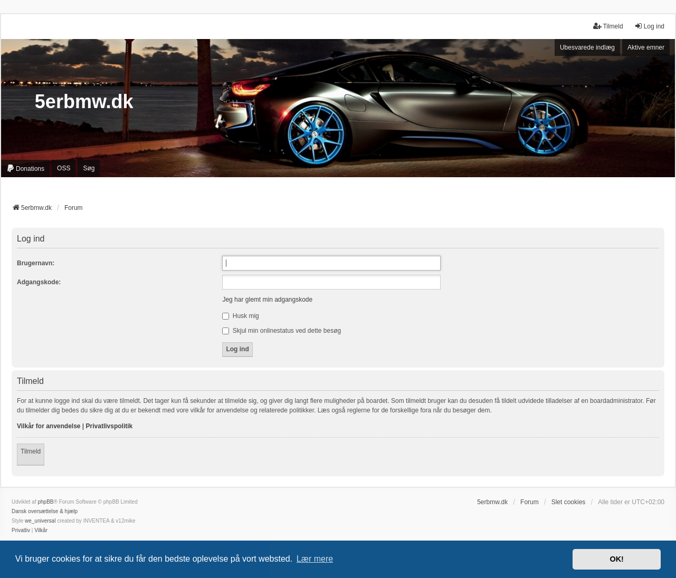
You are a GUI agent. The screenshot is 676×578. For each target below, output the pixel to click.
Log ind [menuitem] (649, 26)
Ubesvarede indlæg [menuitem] (587, 47)
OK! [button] (616, 559)
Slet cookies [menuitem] (568, 502)
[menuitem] (25, 168)
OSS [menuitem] (63, 168)
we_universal (40, 521)
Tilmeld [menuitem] (608, 26)
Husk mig (240, 316)
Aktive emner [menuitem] (645, 47)
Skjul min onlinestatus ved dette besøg (281, 330)
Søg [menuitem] (88, 168)
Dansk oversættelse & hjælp (45, 511)
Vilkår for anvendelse (49, 426)
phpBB (45, 502)
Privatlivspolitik (109, 426)
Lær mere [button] (315, 558)
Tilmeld (31, 451)
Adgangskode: (39, 282)
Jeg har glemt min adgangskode (267, 299)
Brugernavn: (35, 263)
